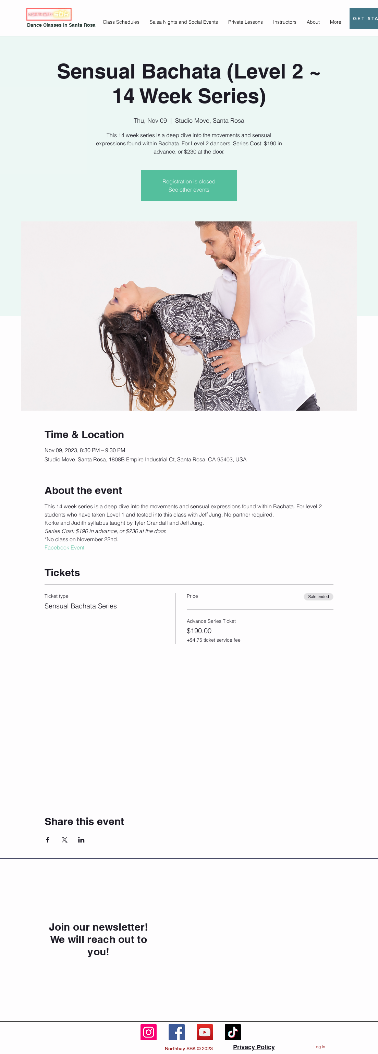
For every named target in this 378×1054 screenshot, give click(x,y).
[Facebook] (177, 1032)
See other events (189, 189)
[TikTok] (233, 1032)
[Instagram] (149, 1032)
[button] (121, 22)
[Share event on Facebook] (48, 840)
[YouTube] (205, 1032)
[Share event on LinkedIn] (81, 840)
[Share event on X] (64, 840)
